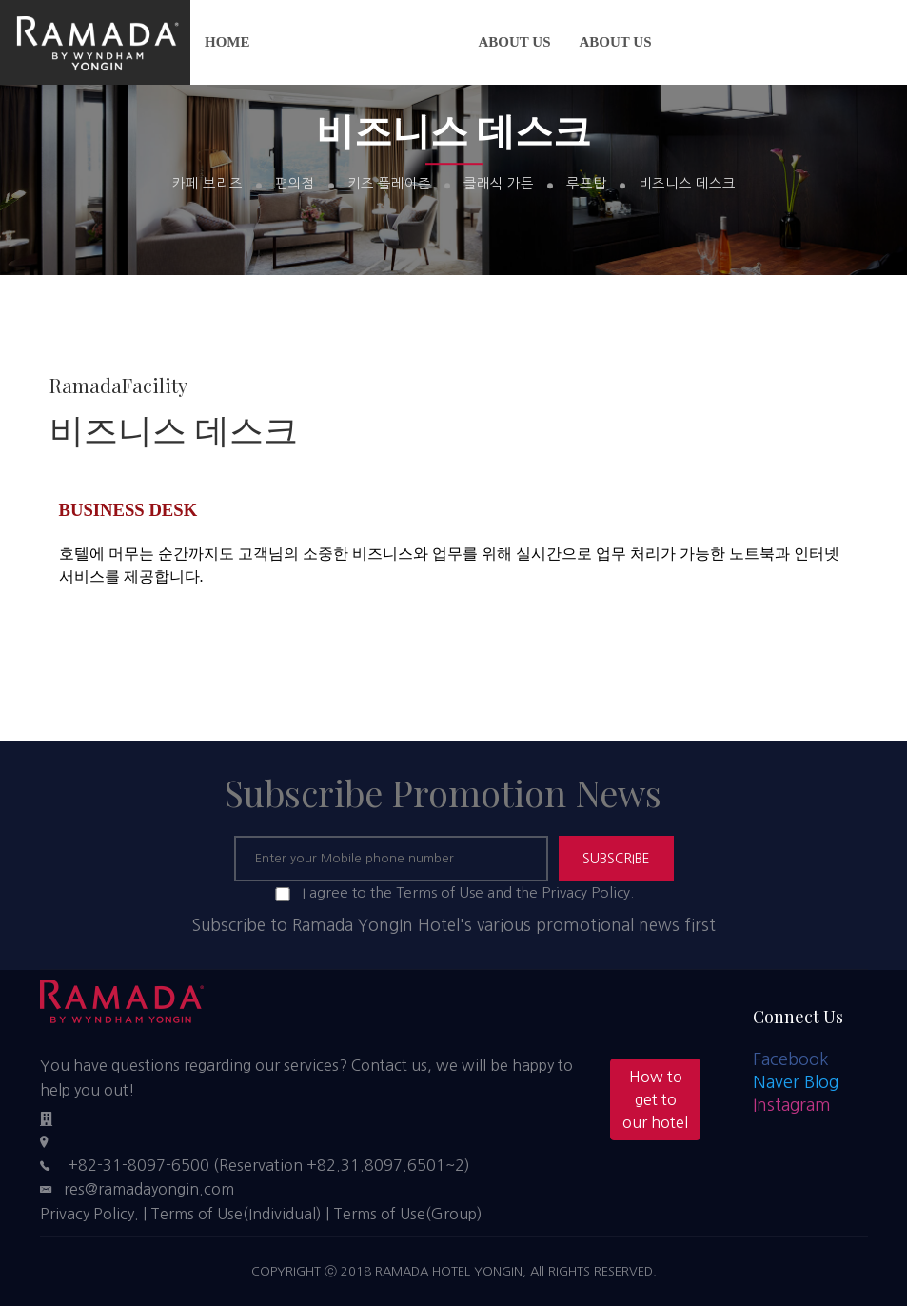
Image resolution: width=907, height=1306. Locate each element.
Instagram (792, 1105)
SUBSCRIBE (616, 858)
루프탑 (586, 184)
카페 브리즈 (207, 184)
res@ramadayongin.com (149, 1189)
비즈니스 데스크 (687, 184)
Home (227, 41)
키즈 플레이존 (389, 184)
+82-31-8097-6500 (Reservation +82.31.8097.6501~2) (269, 1165)
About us (515, 41)
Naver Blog (795, 1082)
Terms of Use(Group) (408, 1213)
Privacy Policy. (89, 1213)
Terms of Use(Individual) (236, 1213)
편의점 (295, 184)
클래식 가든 (498, 184)
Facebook (791, 1059)
